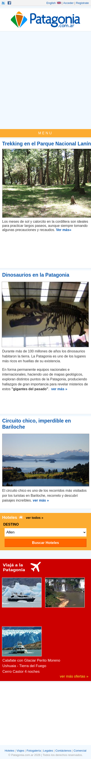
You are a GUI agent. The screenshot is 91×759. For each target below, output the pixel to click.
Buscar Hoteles (45, 543)
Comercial (80, 750)
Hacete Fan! (10, 3)
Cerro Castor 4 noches (21, 671)
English (53, 3)
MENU (45, 133)
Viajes (20, 750)
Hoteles (9, 750)
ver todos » (34, 517)
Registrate (82, 3)
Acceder (68, 3)
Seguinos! (4, 3)
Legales (48, 750)
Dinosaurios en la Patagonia (35, 275)
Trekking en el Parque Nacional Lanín (46, 144)
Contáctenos (63, 750)
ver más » (59, 389)
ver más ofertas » (74, 676)
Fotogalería (34, 750)
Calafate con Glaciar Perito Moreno (31, 660)
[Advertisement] (45, 81)
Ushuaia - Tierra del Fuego (24, 666)
